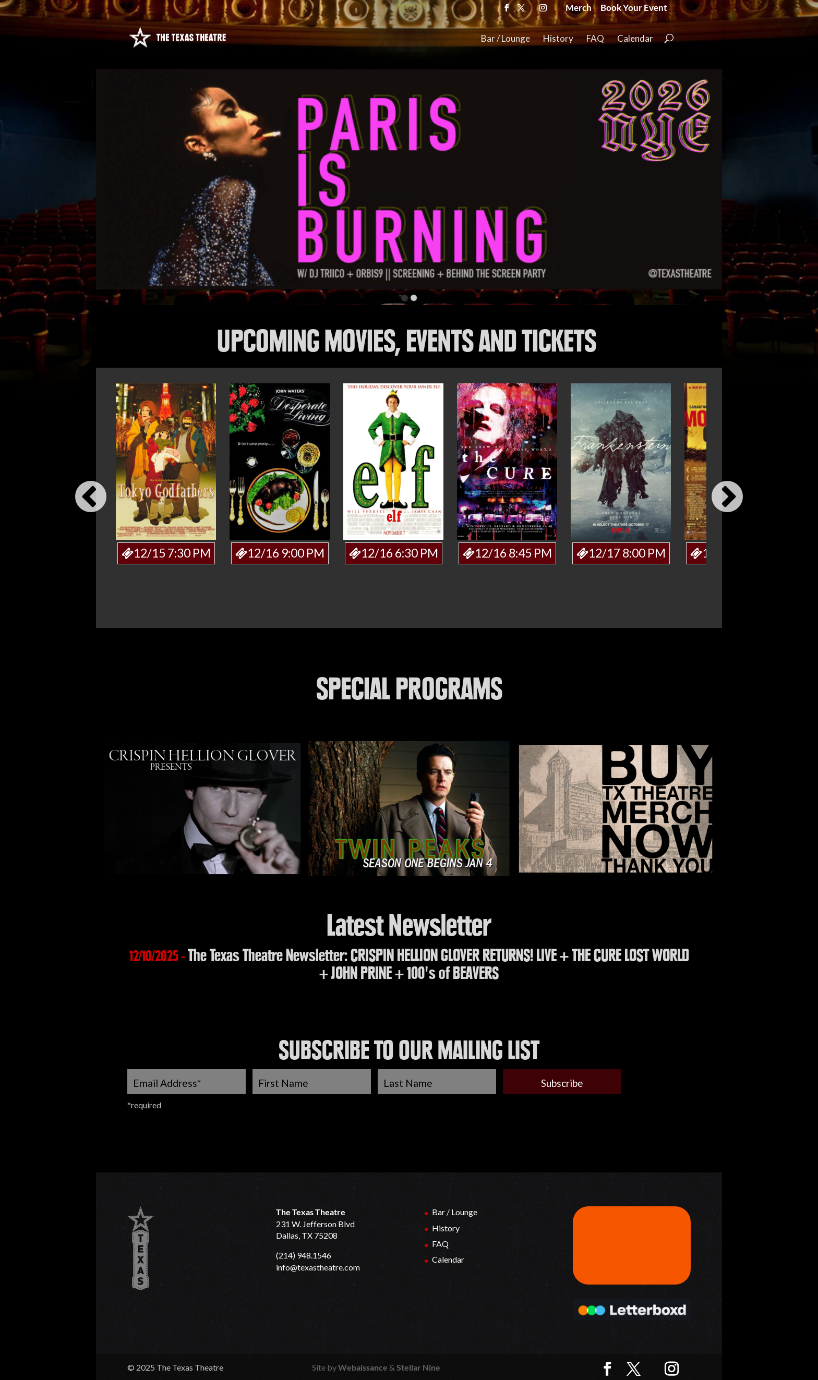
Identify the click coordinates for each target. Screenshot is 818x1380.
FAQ (595, 39)
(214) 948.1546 (303, 1254)
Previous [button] (91, 497)
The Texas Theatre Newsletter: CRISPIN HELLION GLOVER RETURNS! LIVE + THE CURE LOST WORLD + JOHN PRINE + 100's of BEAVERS (438, 963)
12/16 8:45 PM (513, 551)
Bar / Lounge (505, 39)
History (558, 39)
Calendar (635, 39)
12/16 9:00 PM (285, 551)
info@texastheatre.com (318, 1266)
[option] (166, 473)
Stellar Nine (418, 1366)
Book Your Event (633, 9)
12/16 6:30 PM (399, 551)
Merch (579, 9)
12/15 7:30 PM (172, 551)
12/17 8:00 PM (627, 551)
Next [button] (727, 497)
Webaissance (363, 1366)
